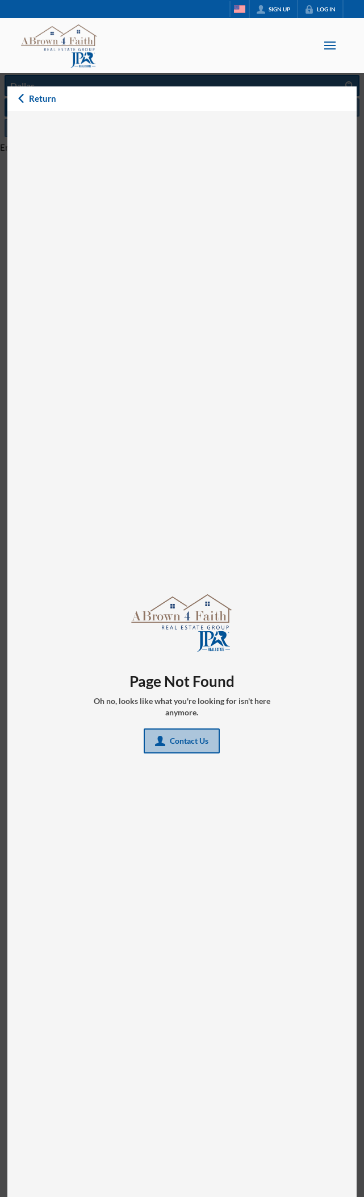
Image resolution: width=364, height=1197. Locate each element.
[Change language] (240, 9)
